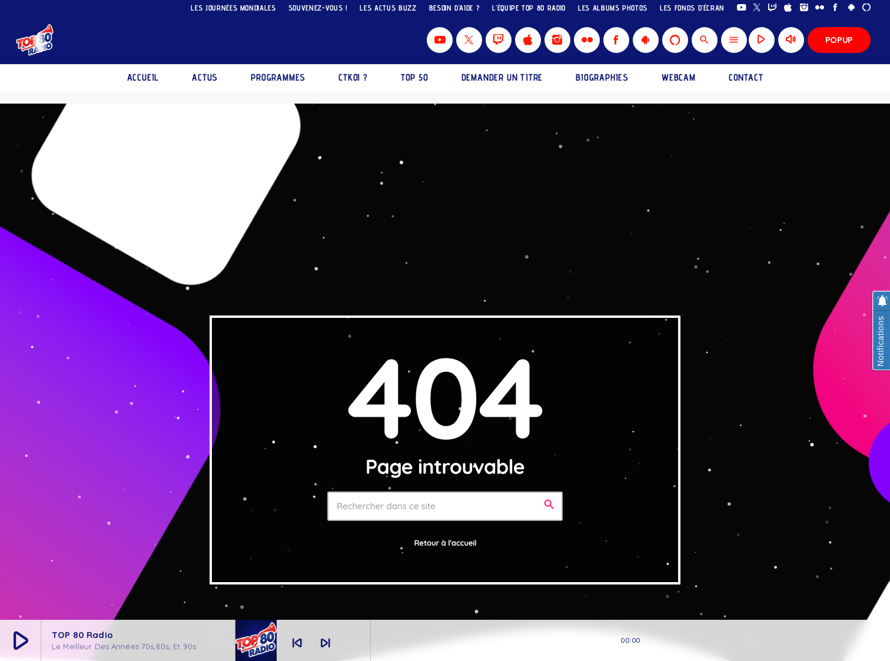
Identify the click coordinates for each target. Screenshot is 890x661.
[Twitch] (773, 8)
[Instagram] (804, 8)
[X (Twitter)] (757, 8)
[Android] (851, 8)
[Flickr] (820, 8)
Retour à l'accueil (445, 543)
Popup (839, 39)
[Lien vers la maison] (35, 40)
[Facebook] (836, 8)
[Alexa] (867, 8)
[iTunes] (788, 8)
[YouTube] (741, 8)
